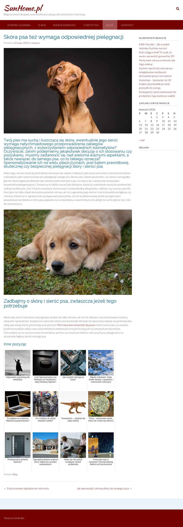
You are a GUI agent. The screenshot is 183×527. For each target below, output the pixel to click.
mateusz (35, 42)
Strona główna (18, 25)
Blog (110, 25)
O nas (42, 25)
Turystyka (91, 25)
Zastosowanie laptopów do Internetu (26, 488)
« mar (142, 140)
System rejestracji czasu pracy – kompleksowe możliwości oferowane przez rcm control (156, 72)
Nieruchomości (64, 25)
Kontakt (127, 25)
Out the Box (18, 518)
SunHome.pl (22, 8)
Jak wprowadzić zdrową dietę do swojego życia (104, 488)
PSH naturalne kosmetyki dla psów (76, 324)
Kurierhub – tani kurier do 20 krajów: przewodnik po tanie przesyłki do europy (155, 84)
